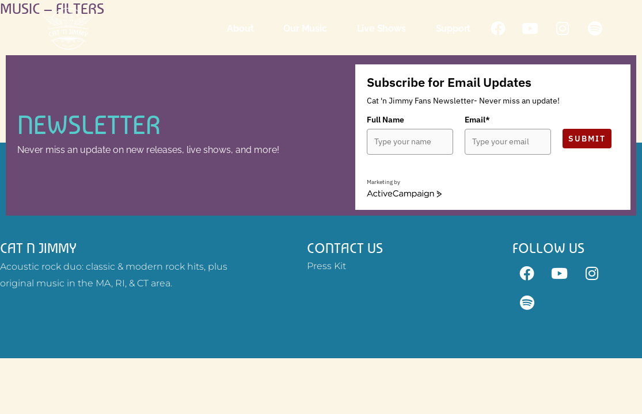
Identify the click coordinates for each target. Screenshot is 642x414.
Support (454, 28)
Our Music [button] (306, 28)
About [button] (242, 28)
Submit (587, 138)
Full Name (385, 119)
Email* (477, 119)
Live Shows (382, 28)
